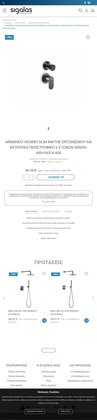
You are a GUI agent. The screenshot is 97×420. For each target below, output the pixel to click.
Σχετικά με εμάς (48, 372)
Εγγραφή (48, 351)
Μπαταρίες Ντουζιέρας (58, 160)
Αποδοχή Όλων (65, 411)
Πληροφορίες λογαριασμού (80, 381)
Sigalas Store (9, 21)
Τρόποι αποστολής (16, 372)
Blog (48, 381)
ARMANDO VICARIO (38, 160)
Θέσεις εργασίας (48, 386)
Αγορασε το (55, 178)
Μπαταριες (20, 24)
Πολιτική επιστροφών (16, 381)
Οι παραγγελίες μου (80, 372)
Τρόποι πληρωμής (16, 377)
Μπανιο (8, 24)
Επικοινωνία (48, 377)
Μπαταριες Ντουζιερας (39, 24)
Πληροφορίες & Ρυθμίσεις (35, 411)
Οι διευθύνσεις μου (80, 377)
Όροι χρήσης (17, 386)
